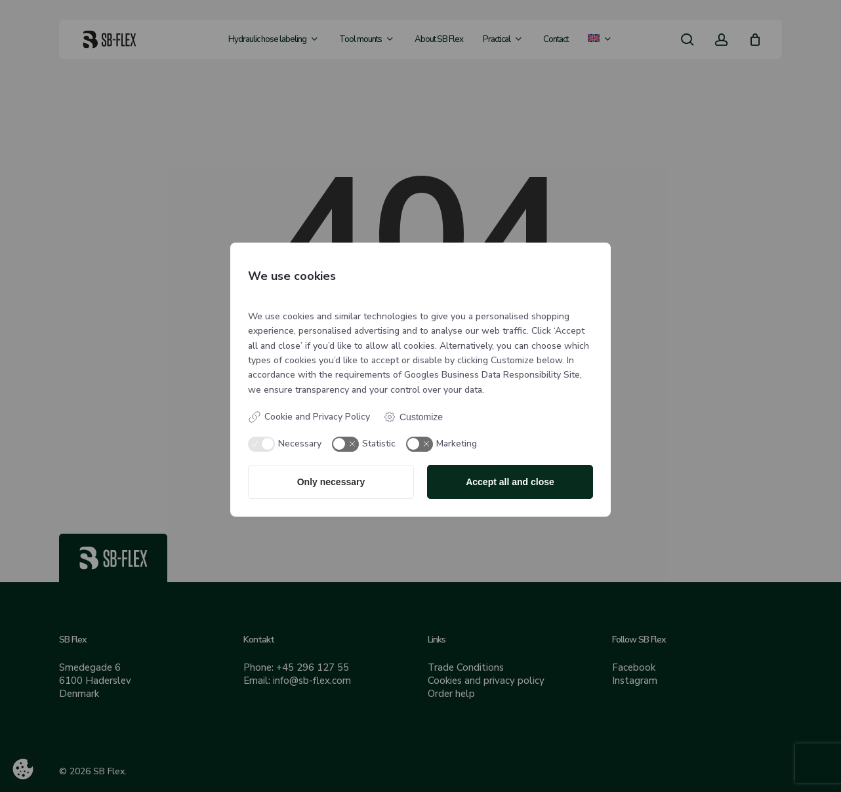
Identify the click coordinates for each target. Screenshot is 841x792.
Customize (413, 417)
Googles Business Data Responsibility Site (492, 374)
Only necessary (331, 482)
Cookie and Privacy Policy (309, 417)
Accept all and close (510, 482)
